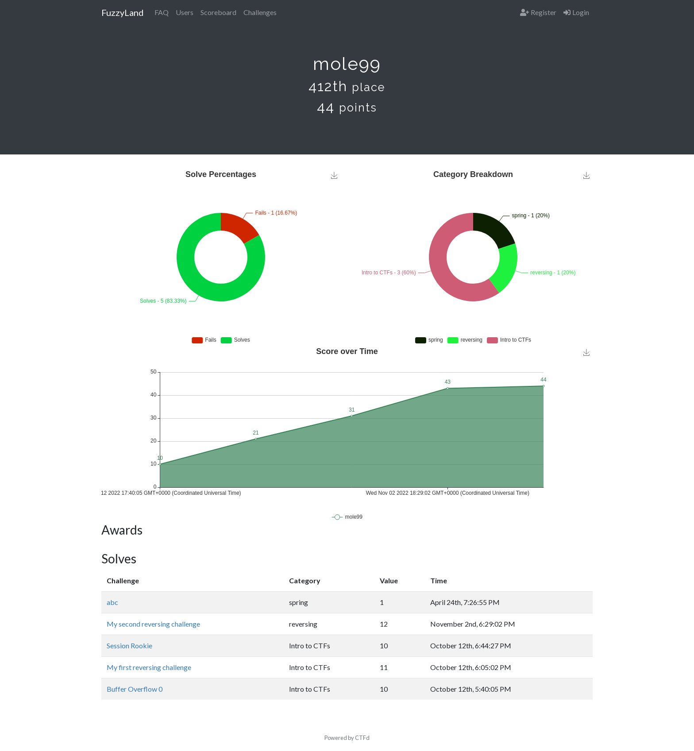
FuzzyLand (122, 12)
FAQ (161, 12)
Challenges (260, 12)
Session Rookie (129, 645)
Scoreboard (218, 12)
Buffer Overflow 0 (134, 689)
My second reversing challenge (153, 624)
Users (184, 12)
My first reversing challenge (149, 667)
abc (112, 602)
